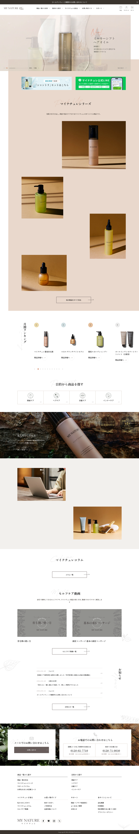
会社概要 (101, 803)
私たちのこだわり (23, 803)
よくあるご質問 (76, 806)
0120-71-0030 (111, 750)
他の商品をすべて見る (78, 300)
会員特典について (50, 809)
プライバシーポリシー (105, 812)
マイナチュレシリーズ (25, 783)
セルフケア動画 (22, 809)
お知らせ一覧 (76, 707)
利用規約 (101, 806)
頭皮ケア (74, 780)
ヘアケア (74, 783)
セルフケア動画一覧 (75, 651)
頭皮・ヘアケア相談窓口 (79, 803)
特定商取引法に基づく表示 (107, 809)
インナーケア (76, 789)
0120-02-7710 (79, 750)
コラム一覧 (76, 575)
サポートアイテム (23, 786)
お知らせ (74, 809)
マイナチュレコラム (24, 806)
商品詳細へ (40, 357)
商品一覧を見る (22, 780)
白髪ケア (74, 786)
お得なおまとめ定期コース (26, 789)
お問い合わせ (38, 750)
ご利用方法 (48, 806)
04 (36, 68)
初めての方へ (48, 803)
